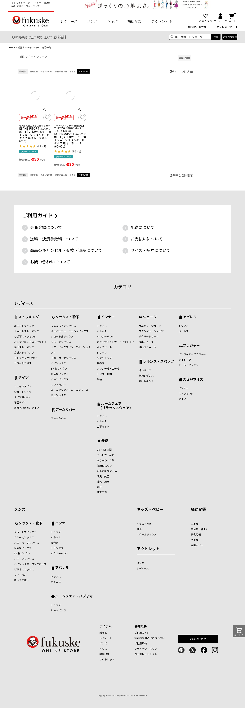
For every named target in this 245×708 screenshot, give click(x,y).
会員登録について (46, 227)
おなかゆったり (105, 460)
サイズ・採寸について (150, 250)
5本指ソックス (59, 368)
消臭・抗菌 (103, 476)
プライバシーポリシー (146, 648)
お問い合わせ (198, 639)
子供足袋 (196, 534)
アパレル (190, 317)
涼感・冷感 (103, 481)
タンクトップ (104, 358)
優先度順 (34, 71)
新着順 (72, 71)
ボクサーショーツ (149, 336)
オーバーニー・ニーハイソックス (69, 331)
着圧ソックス (58, 395)
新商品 (103, 632)
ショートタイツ (23, 391)
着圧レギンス (146, 381)
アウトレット (161, 21)
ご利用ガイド (225, 27)
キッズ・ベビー (150, 509)
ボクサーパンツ (60, 553)
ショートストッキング (26, 331)
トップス (102, 326)
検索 (216, 36)
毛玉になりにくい (107, 471)
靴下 (139, 529)
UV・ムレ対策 (104, 449)
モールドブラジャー (190, 365)
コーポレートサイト (145, 654)
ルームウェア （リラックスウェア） (115, 405)
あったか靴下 (21, 580)
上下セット (103, 426)
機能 (104, 441)
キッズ (112, 21)
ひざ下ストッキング (25, 336)
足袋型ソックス (60, 374)
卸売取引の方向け (198, 27)
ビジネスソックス (24, 569)
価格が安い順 (46, 71)
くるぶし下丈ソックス (63, 326)
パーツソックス (60, 379)
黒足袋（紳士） (199, 529)
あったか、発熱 (105, 455)
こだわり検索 (230, 36)
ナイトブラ (185, 359)
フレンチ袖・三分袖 (108, 368)
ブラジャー (191, 345)
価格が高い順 (61, 71)
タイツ (23, 377)
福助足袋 (134, 21)
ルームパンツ (58, 610)
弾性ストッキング (24, 347)
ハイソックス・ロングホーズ (30, 564)
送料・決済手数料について (54, 239)
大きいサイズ (193, 379)
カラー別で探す (23, 363)
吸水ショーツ (146, 342)
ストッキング (28, 317)
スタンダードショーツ (151, 331)
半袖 (99, 379)
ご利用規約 (140, 643)
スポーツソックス (24, 558)
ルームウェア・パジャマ (74, 596)
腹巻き (100, 363)
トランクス (57, 548)
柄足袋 (194, 540)
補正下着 (102, 492)
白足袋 (194, 524)
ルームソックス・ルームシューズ (69, 390)
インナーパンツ (105, 336)
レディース (69, 21)
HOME (12, 47)
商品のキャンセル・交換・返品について (66, 250)
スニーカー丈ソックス (63, 358)
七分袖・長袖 (104, 374)
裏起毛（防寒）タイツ (26, 408)
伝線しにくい (104, 465)
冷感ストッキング (24, 352)
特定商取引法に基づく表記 (149, 638)
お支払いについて (147, 239)
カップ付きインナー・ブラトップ (115, 342)
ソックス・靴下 (67, 317)
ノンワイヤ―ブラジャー (192, 354)
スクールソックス (147, 534)
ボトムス (102, 331)
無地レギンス (146, 375)
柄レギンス (145, 370)
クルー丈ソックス (61, 342)
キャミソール (104, 347)
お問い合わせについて (50, 261)
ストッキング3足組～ (26, 358)
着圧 (99, 487)
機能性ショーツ (147, 347)
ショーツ (102, 352)
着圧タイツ (20, 402)
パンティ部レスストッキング (30, 342)
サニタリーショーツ (150, 326)
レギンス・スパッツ (158, 361)
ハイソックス (58, 363)
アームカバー (65, 409)
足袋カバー (197, 545)
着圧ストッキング (24, 326)
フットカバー (58, 384)
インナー (108, 317)
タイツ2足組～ (22, 397)
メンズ (92, 21)
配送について (142, 227)
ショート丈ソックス (62, 336)
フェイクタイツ (22, 386)
